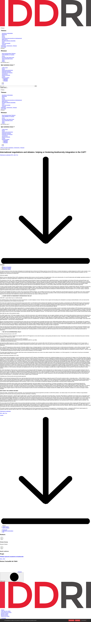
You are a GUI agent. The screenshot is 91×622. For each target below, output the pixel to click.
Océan (3, 42)
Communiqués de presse (6, 612)
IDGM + (3, 61)
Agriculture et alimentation (7, 33)
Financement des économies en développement (12, 38)
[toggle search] (3, 87)
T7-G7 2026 (3, 47)
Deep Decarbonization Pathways (8, 53)
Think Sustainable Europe (7, 58)
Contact (3, 76)
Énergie (3, 37)
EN (3, 83)
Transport (4, 44)
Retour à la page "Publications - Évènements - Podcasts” (12, 147)
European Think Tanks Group (8, 57)
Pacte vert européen (6, 43)
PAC (3, 531)
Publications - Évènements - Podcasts (9, 45)
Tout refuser (78, 620)
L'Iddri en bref (5, 67)
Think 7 (3, 59)
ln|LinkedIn (5, 78)
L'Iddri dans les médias (6, 611)
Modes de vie (4, 39)
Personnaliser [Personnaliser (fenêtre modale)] (83, 620)
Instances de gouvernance (7, 70)
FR (3, 82)
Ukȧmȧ (3, 56)
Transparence (5, 73)
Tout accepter (71, 620)
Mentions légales (4, 614)
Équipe (3, 68)
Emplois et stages (5, 77)
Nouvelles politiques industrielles (8, 40)
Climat (3, 35)
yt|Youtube (5, 80)
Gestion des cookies (5, 616)
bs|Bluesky (5, 79)
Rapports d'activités (6, 75)
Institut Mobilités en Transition (8, 54)
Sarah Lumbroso (5, 527)
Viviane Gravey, (5, 526)
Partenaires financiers (6, 71)
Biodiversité (4, 34)
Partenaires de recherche (7, 72)
